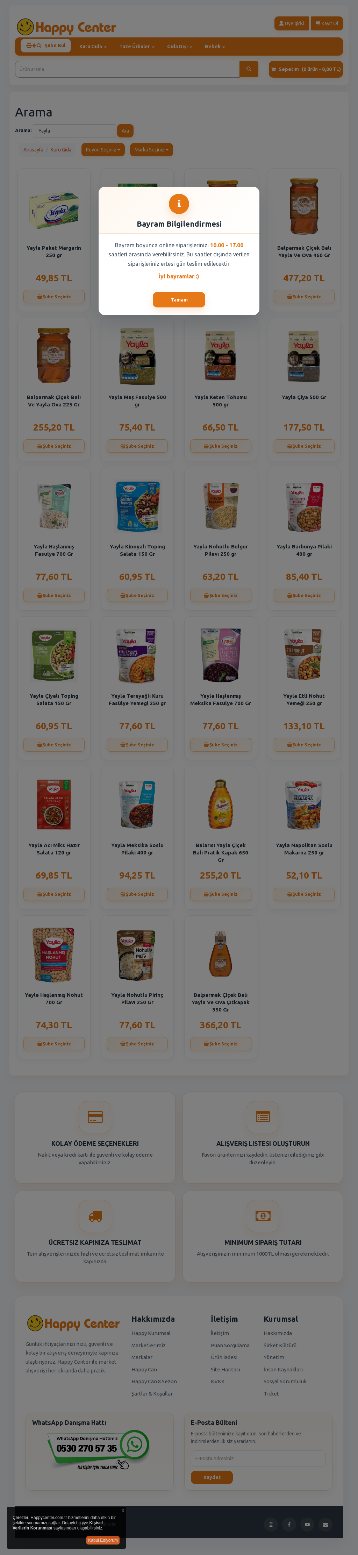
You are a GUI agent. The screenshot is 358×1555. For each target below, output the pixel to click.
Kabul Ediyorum (103, 1540)
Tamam (179, 300)
